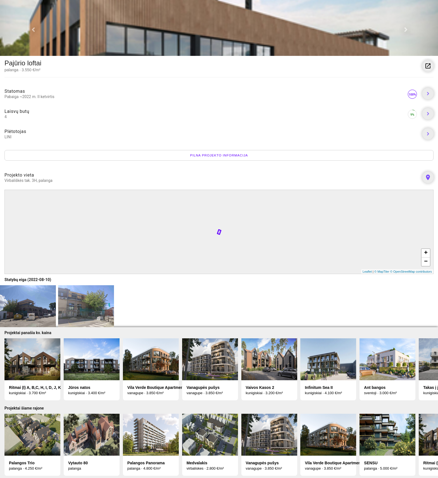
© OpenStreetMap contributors (411, 271)
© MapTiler (381, 271)
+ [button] (426, 253)
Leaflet (367, 271)
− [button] (426, 262)
